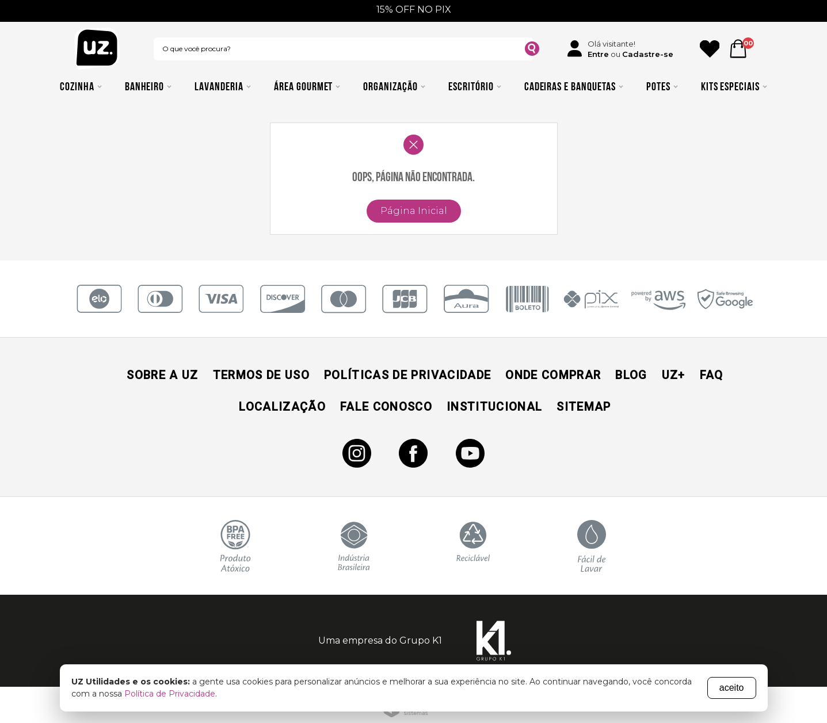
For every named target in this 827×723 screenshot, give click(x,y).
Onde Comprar (553, 375)
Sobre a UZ (162, 375)
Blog (631, 375)
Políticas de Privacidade (407, 375)
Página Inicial (413, 210)
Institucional (494, 407)
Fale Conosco (386, 407)
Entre (598, 54)
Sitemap (584, 407)
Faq (711, 375)
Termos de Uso (261, 375)
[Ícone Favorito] (710, 49)
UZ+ (673, 375)
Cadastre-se (647, 54)
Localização (282, 407)
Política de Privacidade (169, 693)
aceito (731, 688)
